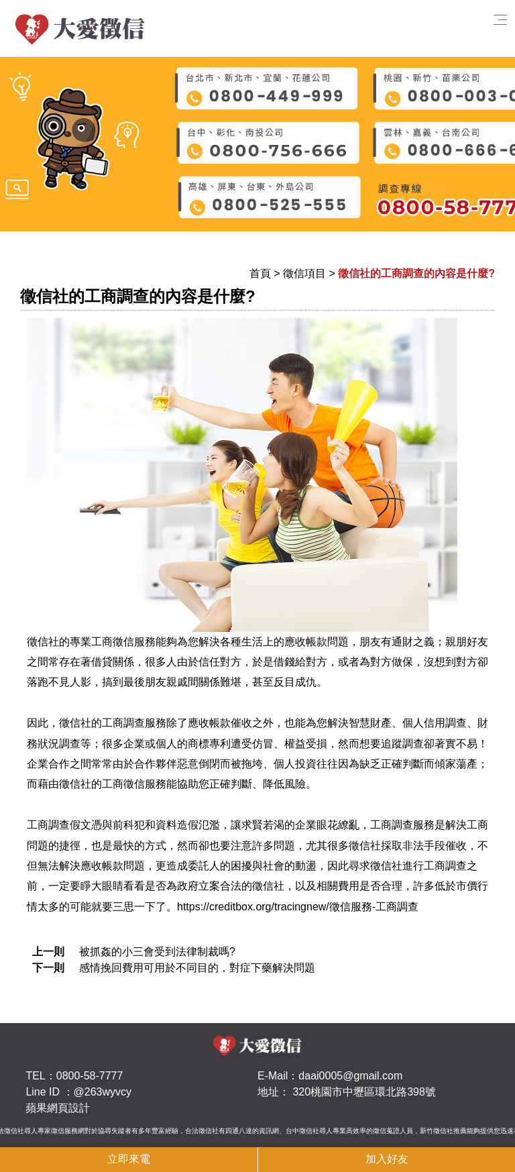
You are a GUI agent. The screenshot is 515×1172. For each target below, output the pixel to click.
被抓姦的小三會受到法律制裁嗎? (157, 951)
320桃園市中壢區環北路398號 (363, 1092)
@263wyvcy (103, 1092)
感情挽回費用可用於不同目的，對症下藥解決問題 (197, 967)
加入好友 (386, 1159)
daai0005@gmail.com (350, 1075)
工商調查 (48, 825)
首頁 (260, 273)
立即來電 (128, 1159)
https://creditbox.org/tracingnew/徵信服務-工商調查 (297, 906)
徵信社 (43, 641)
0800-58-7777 (89, 1075)
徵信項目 (304, 273)
